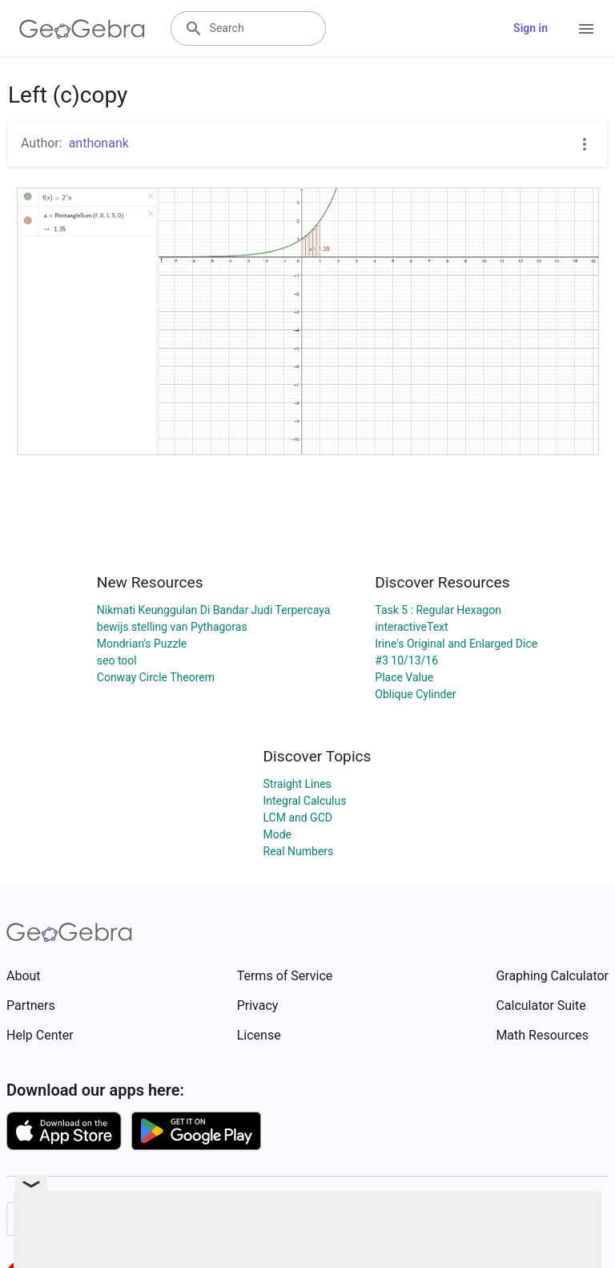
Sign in (530, 28)
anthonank (99, 143)
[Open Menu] (586, 28)
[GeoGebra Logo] (82, 28)
